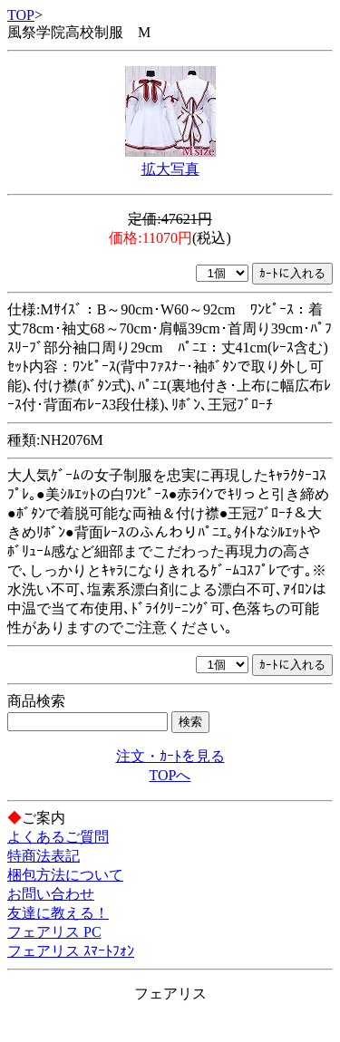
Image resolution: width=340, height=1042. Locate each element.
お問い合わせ (50, 894)
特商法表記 (43, 856)
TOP (20, 15)
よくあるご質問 (58, 836)
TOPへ (170, 775)
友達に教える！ (58, 913)
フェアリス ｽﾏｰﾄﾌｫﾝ (70, 951)
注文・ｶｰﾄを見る (170, 756)
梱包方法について (65, 875)
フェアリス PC (54, 932)
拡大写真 (170, 169)
